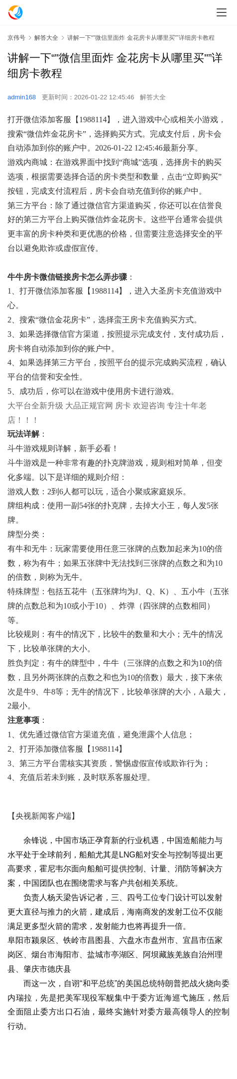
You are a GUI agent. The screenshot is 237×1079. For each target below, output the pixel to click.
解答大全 (153, 97)
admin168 (21, 97)
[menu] (221, 12)
